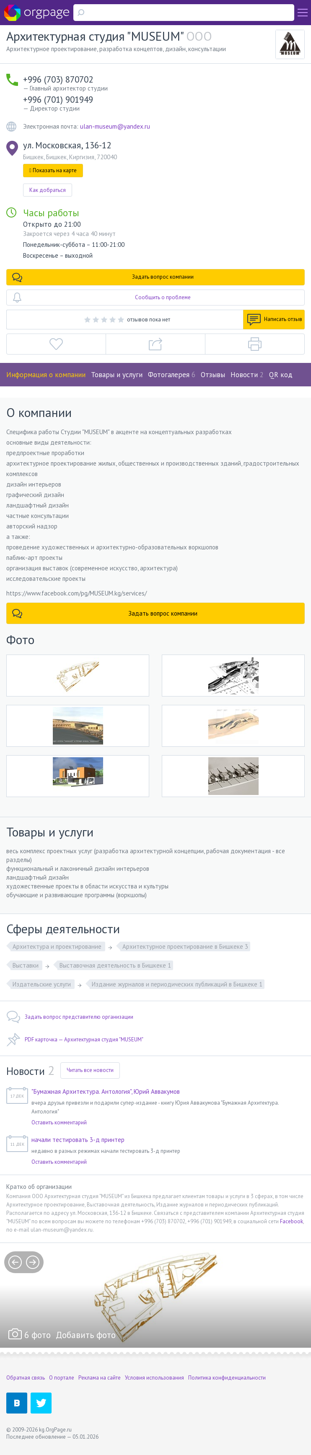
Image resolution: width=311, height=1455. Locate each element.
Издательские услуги (43, 984)
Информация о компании (46, 374)
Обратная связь (25, 1377)
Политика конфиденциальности (227, 1377)
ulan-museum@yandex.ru (115, 126)
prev (15, 1262)
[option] (155, 1295)
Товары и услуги (117, 374)
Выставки (26, 965)
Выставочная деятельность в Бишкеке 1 (115, 965)
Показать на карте (53, 170)
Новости (247, 374)
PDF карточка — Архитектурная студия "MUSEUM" (74, 1040)
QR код (281, 374)
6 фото (37, 1335)
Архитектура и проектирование (58, 946)
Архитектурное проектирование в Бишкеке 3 (185, 946)
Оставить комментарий (59, 1122)
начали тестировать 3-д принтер (77, 1140)
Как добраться (47, 190)
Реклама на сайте (99, 1377)
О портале (61, 1377)
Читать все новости (90, 1070)
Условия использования (154, 1377)
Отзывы (213, 374)
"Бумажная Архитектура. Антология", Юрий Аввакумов (105, 1091)
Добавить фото (86, 1335)
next (32, 1262)
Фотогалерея (171, 374)
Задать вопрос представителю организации (69, 1017)
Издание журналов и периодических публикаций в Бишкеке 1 (177, 984)
